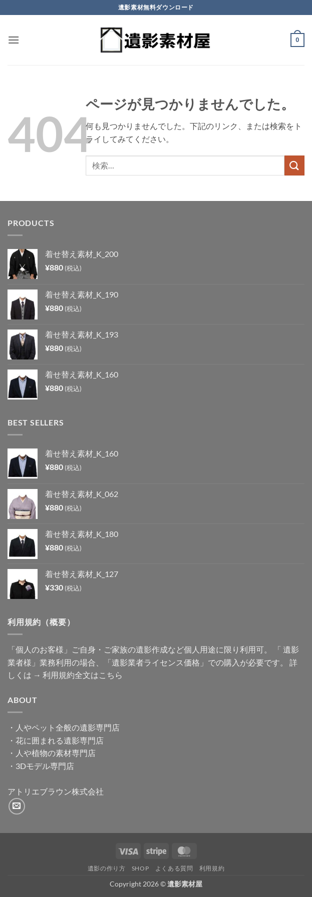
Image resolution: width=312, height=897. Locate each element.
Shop (140, 868)
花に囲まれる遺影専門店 (60, 740)
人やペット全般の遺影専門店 (68, 727)
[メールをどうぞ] (17, 806)
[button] (14, 40)
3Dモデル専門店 (45, 765)
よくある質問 (174, 868)
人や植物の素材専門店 (56, 753)
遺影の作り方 (107, 868)
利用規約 (211, 868)
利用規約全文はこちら (83, 675)
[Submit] (294, 165)
